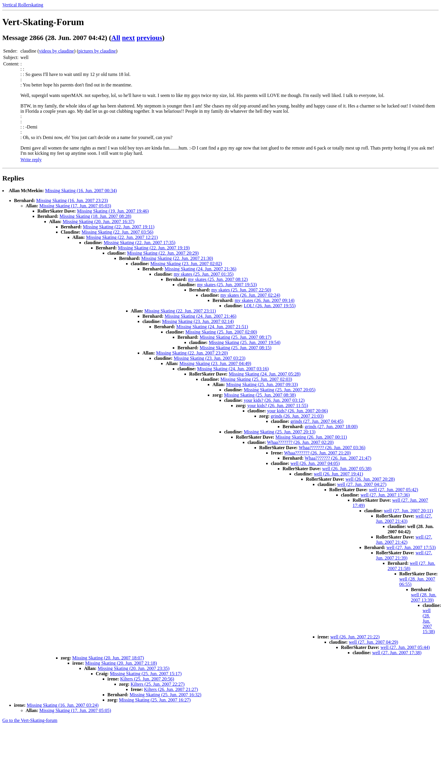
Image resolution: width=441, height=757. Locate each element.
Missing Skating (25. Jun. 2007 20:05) (280, 389)
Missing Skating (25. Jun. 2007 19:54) (244, 342)
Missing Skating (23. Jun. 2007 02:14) (198, 321)
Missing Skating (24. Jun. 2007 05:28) (265, 373)
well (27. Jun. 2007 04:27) (361, 484)
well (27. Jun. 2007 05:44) (405, 647)
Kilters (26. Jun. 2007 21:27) (171, 689)
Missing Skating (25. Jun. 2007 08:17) (235, 337)
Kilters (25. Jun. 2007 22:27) (158, 684)
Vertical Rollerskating (22, 4)
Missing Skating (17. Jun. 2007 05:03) (75, 205)
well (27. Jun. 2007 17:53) (411, 547)
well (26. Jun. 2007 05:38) (347, 468)
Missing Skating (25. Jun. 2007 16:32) (165, 694)
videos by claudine (56, 50)
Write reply (31, 159)
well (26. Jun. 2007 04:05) (315, 463)
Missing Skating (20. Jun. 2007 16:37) (99, 221)
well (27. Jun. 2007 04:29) (373, 642)
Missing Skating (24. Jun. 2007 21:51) (212, 326)
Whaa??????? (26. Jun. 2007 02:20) (300, 442)
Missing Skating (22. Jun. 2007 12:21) (122, 237)
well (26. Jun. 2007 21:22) (355, 636)
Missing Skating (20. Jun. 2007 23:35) (134, 668)
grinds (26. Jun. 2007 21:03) (297, 416)
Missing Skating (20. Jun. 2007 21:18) (121, 663)
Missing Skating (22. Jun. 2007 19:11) (118, 226)
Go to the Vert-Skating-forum (29, 720)
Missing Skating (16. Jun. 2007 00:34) (81, 190)
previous (149, 37)
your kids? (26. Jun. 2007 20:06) (297, 410)
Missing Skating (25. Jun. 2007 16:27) (155, 699)
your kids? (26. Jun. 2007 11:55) (277, 405)
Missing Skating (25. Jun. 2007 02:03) (256, 379)
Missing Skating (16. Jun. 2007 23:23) (72, 200)
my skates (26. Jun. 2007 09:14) (264, 300)
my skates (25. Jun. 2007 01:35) (203, 274)
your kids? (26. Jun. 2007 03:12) (274, 400)
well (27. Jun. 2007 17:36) (385, 494)
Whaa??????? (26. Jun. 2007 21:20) (317, 452)
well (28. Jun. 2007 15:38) (429, 621)
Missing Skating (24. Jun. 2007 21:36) (200, 268)
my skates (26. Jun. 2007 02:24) (250, 295)
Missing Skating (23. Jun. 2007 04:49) (215, 363)
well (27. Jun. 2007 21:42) (404, 539)
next (128, 37)
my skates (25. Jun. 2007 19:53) (227, 284)
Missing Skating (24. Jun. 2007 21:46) (200, 316)
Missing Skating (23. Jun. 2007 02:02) (186, 263)
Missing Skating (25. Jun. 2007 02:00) (221, 331)
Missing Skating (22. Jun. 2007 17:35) (139, 242)
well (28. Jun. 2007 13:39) (423, 597)
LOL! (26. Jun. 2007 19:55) (270, 305)
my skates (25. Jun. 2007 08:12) (218, 279)
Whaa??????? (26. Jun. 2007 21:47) (338, 458)
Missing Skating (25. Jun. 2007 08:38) (260, 395)
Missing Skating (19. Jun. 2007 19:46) (113, 211)
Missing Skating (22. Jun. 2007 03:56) (118, 232)
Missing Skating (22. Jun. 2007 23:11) (180, 310)
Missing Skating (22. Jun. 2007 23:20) (192, 352)
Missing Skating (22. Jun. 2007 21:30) (177, 258)
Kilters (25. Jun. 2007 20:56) (147, 678)
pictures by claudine (97, 50)
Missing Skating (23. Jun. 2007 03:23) (209, 358)
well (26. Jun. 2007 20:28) (370, 479)
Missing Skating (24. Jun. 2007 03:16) (233, 368)
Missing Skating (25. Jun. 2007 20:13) (280, 431)
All (115, 37)
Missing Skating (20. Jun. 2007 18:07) (108, 657)
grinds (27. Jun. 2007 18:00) (331, 426)
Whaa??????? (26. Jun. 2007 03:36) (332, 447)
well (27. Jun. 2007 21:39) (404, 555)
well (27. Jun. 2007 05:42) (393, 489)
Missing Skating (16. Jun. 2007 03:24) (63, 705)
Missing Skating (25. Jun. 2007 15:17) (146, 673)
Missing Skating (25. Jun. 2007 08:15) (235, 347)
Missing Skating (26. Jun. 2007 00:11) (311, 437)
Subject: (10, 57)
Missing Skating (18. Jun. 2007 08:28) (95, 216)
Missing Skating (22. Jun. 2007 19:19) (154, 247)
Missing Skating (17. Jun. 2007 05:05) (75, 710)
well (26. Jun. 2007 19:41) (338, 473)
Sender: (10, 50)
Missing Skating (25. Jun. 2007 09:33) (262, 384)
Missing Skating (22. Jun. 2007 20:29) (163, 253)
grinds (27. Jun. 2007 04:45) (316, 421)
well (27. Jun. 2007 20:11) (408, 510)
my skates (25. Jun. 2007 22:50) (241, 289)
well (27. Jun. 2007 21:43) (404, 518)
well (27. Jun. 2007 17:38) (396, 652)
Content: (11, 63)
